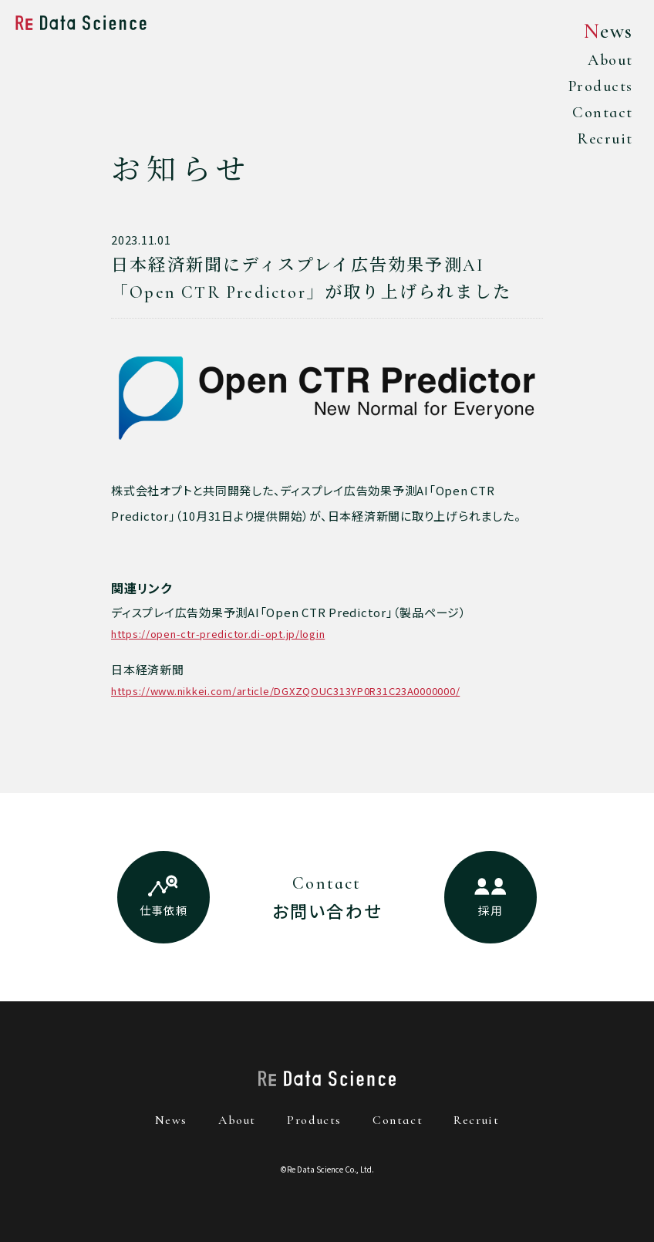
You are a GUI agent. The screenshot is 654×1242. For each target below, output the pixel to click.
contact (398, 1120)
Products (597, 87)
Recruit (602, 141)
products (314, 1120)
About (607, 60)
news (171, 1120)
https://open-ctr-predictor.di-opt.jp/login (218, 633)
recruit (476, 1120)
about (237, 1120)
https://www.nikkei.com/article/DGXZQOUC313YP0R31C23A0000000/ (286, 690)
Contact (600, 114)
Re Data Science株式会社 (81, 22)
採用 (490, 910)
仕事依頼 (163, 910)
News (606, 31)
